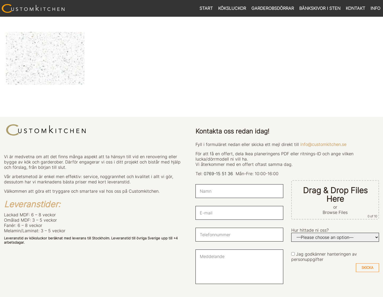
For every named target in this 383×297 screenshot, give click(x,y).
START (206, 8)
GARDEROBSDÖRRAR (272, 8)
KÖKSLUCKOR (232, 8)
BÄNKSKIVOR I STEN (319, 8)
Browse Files (335, 212)
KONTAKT (355, 8)
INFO (375, 8)
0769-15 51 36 (218, 173)
